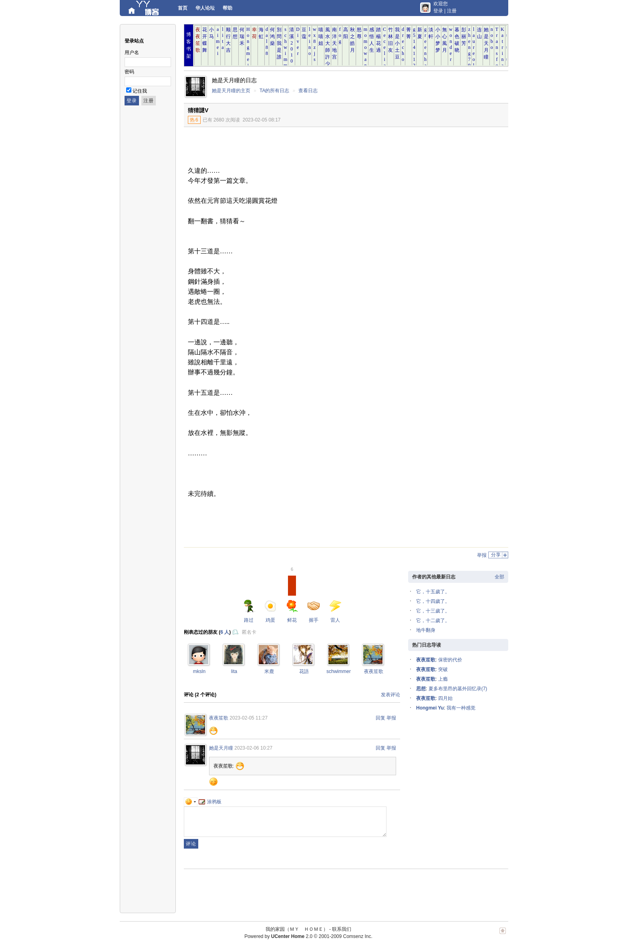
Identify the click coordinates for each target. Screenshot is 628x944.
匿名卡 (249, 632)
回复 (380, 718)
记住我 (140, 91)
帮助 (227, 8)
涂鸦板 (210, 802)
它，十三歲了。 (433, 611)
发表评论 (390, 694)
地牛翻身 (425, 630)
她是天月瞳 (221, 748)
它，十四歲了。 (433, 601)
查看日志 (308, 90)
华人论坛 (205, 8)
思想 (421, 688)
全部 (499, 577)
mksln (199, 671)
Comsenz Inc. (357, 936)
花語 (304, 671)
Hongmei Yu (430, 708)
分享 (496, 555)
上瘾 (443, 679)
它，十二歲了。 (433, 620)
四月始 (445, 698)
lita (234, 671)
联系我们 (341, 929)
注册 (452, 11)
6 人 (224, 632)
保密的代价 (450, 660)
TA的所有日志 (274, 90)
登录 (438, 11)
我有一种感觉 (461, 708)
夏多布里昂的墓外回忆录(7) (458, 688)
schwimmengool (343, 671)
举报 (482, 555)
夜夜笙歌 (373, 671)
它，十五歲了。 (433, 591)
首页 (182, 8)
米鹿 (269, 671)
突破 (443, 669)
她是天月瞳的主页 (231, 90)
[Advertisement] (442, 187)
